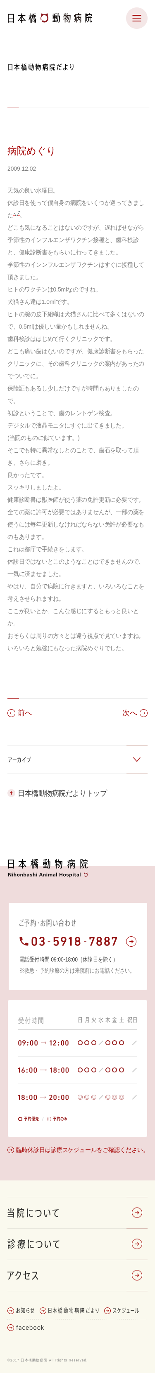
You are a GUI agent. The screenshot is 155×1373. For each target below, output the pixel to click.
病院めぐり (31, 150)
